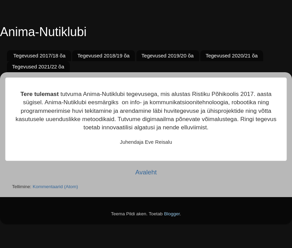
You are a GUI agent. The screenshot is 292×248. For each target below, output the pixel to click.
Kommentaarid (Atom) (55, 186)
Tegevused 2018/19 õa (103, 55)
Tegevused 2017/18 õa (39, 55)
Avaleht (146, 172)
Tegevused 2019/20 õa (168, 55)
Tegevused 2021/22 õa (38, 66)
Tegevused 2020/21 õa (231, 55)
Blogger (172, 213)
